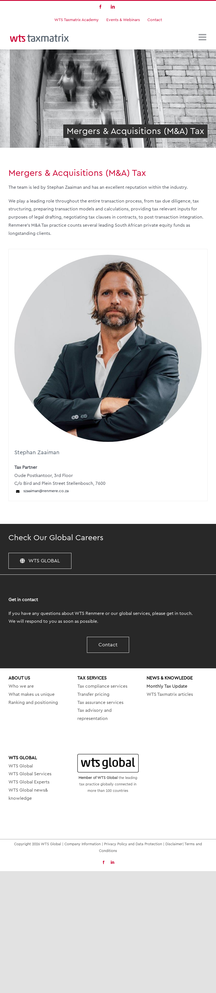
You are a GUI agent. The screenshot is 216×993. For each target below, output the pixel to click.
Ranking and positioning (33, 702)
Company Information (82, 844)
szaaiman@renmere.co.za (41, 491)
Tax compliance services (102, 686)
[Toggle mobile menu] (203, 37)
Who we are (21, 686)
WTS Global (20, 766)
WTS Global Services (29, 774)
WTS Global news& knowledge (28, 794)
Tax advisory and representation (94, 714)
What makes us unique (31, 694)
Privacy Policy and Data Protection (133, 844)
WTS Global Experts (29, 782)
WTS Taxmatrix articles (170, 694)
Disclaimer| (174, 844)
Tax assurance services (100, 702)
